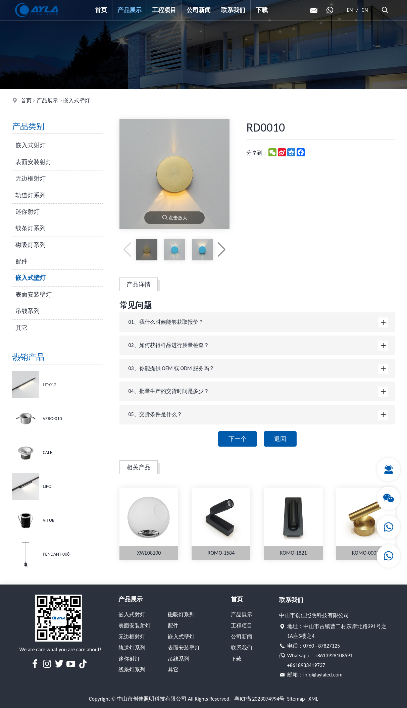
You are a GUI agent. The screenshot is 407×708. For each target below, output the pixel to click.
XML (313, 699)
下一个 (237, 439)
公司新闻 (199, 10)
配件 (21, 261)
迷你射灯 (27, 211)
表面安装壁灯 (33, 294)
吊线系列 (27, 311)
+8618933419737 (306, 665)
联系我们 (233, 10)
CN (365, 10)
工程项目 (164, 10)
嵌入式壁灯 (76, 100)
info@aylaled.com (323, 674)
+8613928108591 (334, 655)
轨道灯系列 (30, 195)
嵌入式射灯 (30, 145)
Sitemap (296, 699)
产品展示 (129, 10)
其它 (21, 328)
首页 (101, 10)
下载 (262, 10)
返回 (280, 439)
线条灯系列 (30, 228)
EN (350, 10)
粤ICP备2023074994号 (259, 699)
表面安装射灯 (33, 162)
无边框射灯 (30, 178)
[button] (221, 249)
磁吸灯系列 (30, 245)
